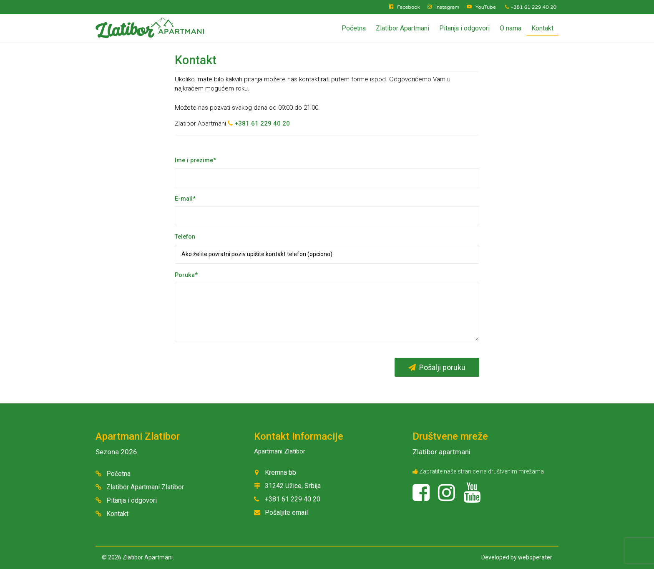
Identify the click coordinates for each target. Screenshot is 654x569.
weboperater (535, 557)
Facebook (408, 7)
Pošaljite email (286, 512)
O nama (510, 28)
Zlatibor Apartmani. (148, 557)
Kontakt (542, 28)
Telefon (185, 236)
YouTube (485, 7)
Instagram (447, 7)
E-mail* (185, 198)
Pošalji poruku (436, 367)
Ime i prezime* (195, 160)
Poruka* (186, 275)
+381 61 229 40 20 (530, 7)
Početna (354, 28)
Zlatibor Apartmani (402, 28)
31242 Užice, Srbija (293, 486)
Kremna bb (280, 472)
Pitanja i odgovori (464, 28)
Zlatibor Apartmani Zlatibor (145, 487)
